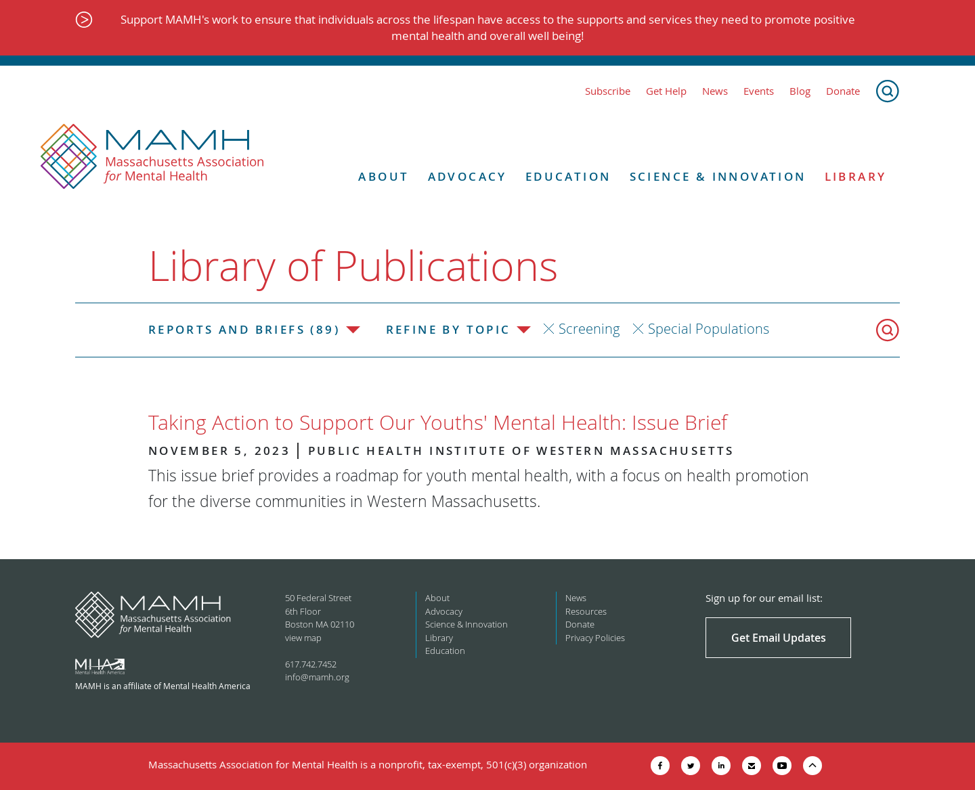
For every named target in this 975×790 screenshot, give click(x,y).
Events (758, 91)
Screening (589, 328)
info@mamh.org (317, 677)
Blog (799, 91)
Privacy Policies (595, 638)
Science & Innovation (718, 176)
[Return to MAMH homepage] (152, 157)
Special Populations (708, 328)
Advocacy (467, 176)
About (383, 176)
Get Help (666, 91)
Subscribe (607, 91)
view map (303, 638)
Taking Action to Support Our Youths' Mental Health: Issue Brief (437, 422)
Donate (843, 91)
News (715, 91)
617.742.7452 (311, 664)
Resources (586, 611)
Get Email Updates (778, 637)
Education (568, 176)
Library (856, 176)
